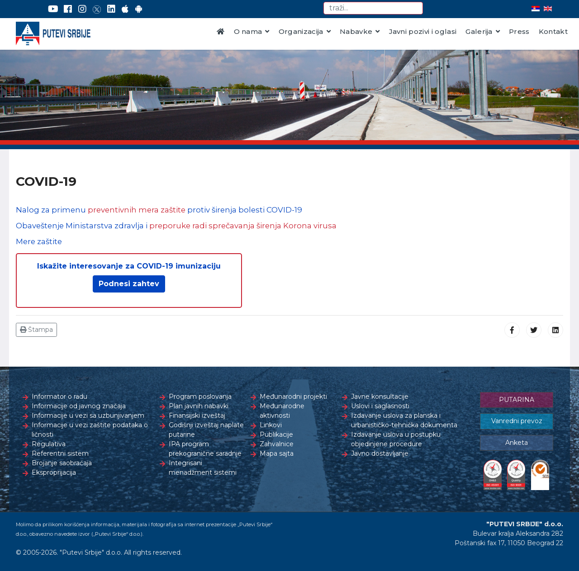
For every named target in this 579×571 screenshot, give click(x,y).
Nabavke (356, 31)
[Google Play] (139, 9)
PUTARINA (516, 400)
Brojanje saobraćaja (62, 463)
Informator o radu (59, 396)
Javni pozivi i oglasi (423, 31)
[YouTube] (53, 9)
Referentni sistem (60, 453)
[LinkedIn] (111, 9)
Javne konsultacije (379, 396)
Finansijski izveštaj (197, 415)
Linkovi (271, 425)
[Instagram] (82, 9)
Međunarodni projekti (293, 396)
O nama (248, 31)
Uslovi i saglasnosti (380, 406)
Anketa (516, 443)
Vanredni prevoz (516, 421)
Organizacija (301, 31)
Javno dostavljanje (379, 453)
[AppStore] (125, 9)
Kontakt (553, 31)
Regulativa (49, 444)
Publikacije (276, 434)
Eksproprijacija (54, 472)
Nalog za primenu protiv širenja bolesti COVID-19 (159, 209)
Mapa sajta (277, 453)
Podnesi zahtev (129, 283)
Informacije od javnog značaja (79, 406)
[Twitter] (97, 9)
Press (519, 31)
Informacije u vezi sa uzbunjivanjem (88, 415)
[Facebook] (68, 9)
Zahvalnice (277, 444)
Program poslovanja (200, 396)
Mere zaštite (39, 241)
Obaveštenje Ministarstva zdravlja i (176, 225)
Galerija (479, 31)
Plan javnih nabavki (198, 406)
